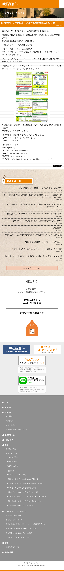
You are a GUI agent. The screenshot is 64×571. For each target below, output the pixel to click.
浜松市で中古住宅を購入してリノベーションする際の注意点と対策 (37, 250)
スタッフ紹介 (11, 425)
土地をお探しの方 (12, 547)
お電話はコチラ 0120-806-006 (32, 301)
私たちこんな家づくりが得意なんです (22, 488)
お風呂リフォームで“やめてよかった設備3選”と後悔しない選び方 (37, 222)
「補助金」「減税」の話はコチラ (20, 505)
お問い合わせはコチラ (32, 313)
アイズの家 (10, 471)
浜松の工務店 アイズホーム (10, 4)
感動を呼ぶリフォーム (14, 520)
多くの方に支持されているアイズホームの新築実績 (27, 496)
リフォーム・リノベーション (15, 511)
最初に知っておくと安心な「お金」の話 (23, 492)
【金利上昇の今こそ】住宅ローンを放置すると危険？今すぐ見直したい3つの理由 (32, 258)
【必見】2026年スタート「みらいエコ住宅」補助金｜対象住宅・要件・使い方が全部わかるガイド (33, 206)
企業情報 (8, 412)
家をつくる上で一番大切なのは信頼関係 (23, 479)
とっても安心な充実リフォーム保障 (19, 533)
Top (6, 402)
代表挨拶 (9, 421)
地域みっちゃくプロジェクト (16, 429)
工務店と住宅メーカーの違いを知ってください (25, 483)
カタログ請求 (13, 457)
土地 (6, 543)
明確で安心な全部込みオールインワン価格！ (22, 528)
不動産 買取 (9, 552)
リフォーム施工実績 (13, 515)
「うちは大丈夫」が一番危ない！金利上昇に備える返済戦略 (39, 189)
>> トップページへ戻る (32, 268)
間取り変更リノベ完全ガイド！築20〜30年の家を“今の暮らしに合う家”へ (34, 215)
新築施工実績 (11, 449)
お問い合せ (9, 440)
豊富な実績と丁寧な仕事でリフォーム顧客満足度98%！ (26, 524)
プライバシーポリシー (33, 563)
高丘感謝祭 (57, 229)
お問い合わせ (13, 466)
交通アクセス (10, 435)
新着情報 (8, 407)
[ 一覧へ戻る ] (32, 171)
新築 (6, 445)
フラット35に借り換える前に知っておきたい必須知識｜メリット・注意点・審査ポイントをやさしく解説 (33, 197)
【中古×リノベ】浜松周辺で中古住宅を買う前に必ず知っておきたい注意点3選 (33, 236)
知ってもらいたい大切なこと (19, 475)
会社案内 (9, 416)
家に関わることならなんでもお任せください (24, 501)
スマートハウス (11, 453)
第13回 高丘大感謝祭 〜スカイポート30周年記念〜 (43, 243)
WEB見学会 (12, 461)
